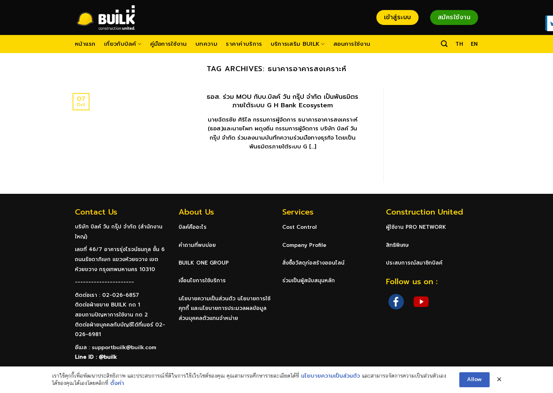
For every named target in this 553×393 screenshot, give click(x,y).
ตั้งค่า (117, 383)
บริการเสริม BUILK (298, 44)
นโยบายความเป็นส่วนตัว (330, 376)
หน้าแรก (85, 44)
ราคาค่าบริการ (244, 44)
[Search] (444, 44)
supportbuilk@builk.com (124, 347)
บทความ (206, 44)
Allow (474, 379)
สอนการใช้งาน (351, 44)
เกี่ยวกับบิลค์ (122, 44)
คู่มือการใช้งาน (168, 44)
